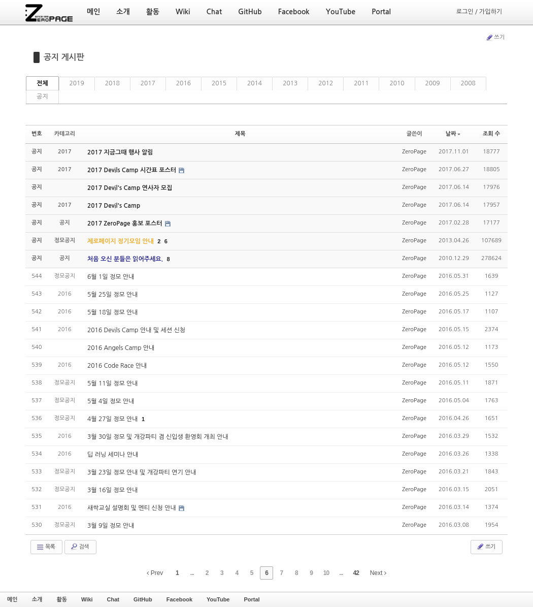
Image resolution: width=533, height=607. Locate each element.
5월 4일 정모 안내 (110, 401)
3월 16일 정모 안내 (112, 490)
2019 (77, 83)
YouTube (218, 599)
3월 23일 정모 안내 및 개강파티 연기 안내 (141, 472)
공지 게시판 (64, 57)
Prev (155, 573)
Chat (113, 599)
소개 (37, 599)
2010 (396, 83)
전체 (42, 83)
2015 (219, 83)
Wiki (87, 599)
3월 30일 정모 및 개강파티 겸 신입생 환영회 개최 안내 (157, 437)
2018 (112, 83)
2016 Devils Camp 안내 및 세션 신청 (136, 330)
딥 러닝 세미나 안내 (112, 455)
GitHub (143, 599)
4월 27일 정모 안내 (113, 419)
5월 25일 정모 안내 (112, 295)
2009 (432, 83)
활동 (61, 599)
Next (378, 573)
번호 (36, 134)
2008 (468, 83)
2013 (290, 83)
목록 (45, 547)
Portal (251, 599)
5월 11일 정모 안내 (112, 383)
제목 (240, 134)
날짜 (453, 134)
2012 (325, 83)
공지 (42, 96)
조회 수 (491, 134)
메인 (12, 599)
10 (326, 573)
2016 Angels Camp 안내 (120, 348)
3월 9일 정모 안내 (110, 526)
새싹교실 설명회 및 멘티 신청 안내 (132, 508)
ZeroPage (414, 151)
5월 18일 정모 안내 (112, 312)
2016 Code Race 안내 (117, 366)
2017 (148, 83)
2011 (361, 83)
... (192, 573)
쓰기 (495, 38)
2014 (254, 83)
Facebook (179, 599)
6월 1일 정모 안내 (110, 277)
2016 (183, 83)
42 (356, 573)
